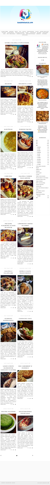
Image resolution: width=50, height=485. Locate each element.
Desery (27, 32)
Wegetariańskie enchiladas (40, 194)
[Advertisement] (42, 207)
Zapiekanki (44, 33)
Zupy (20, 31)
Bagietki (8, 83)
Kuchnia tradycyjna (44, 31)
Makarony (39, 33)
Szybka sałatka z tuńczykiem (17, 43)
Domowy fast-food (21, 33)
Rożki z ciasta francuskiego (40, 182)
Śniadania (11, 31)
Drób (4, 33)
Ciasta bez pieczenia (19, 32)
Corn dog (8, 176)
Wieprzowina (45, 32)
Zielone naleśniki (8, 411)
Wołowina (39, 32)
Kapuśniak (8, 129)
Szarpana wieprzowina (39, 184)
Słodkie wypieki (10, 32)
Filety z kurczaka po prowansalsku (42, 123)
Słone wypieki (33, 32)
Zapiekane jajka (25, 318)
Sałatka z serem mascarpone (40, 176)
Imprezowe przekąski (30, 33)
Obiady (16, 31)
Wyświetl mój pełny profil (42, 53)
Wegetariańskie (30, 31)
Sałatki (37, 31)
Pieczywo (4, 32)
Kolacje (24, 31)
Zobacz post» (3, 76)
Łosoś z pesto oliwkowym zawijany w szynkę (8, 368)
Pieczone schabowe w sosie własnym (8, 225)
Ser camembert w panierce (40, 190)
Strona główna (4, 31)
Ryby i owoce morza (11, 33)
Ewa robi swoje (45, 44)
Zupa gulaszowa (42, 100)
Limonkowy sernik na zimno (40, 179)
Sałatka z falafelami (39, 181)
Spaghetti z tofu (25, 83)
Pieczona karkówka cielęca (42, 77)
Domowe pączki (25, 129)
